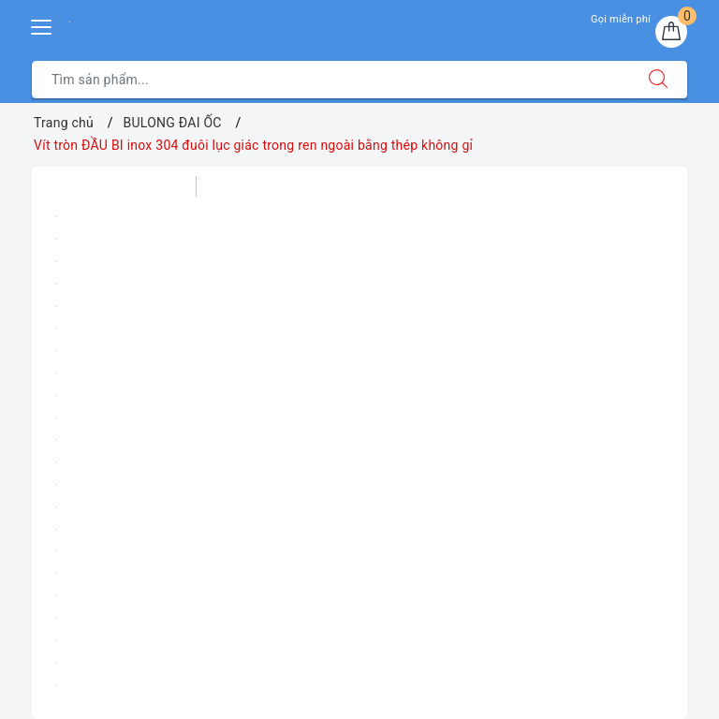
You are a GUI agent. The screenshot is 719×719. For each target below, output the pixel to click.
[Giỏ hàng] (671, 32)
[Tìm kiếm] (658, 79)
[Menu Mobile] (42, 25)
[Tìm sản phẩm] (331, 79)
